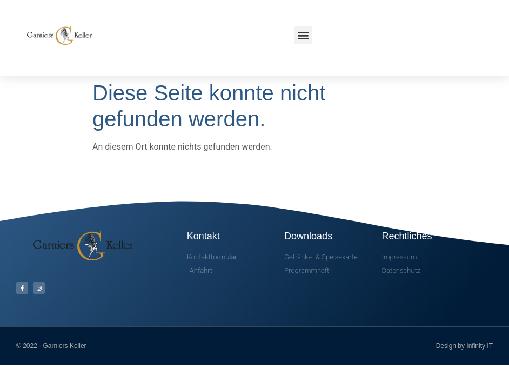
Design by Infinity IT (464, 346)
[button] (303, 35)
